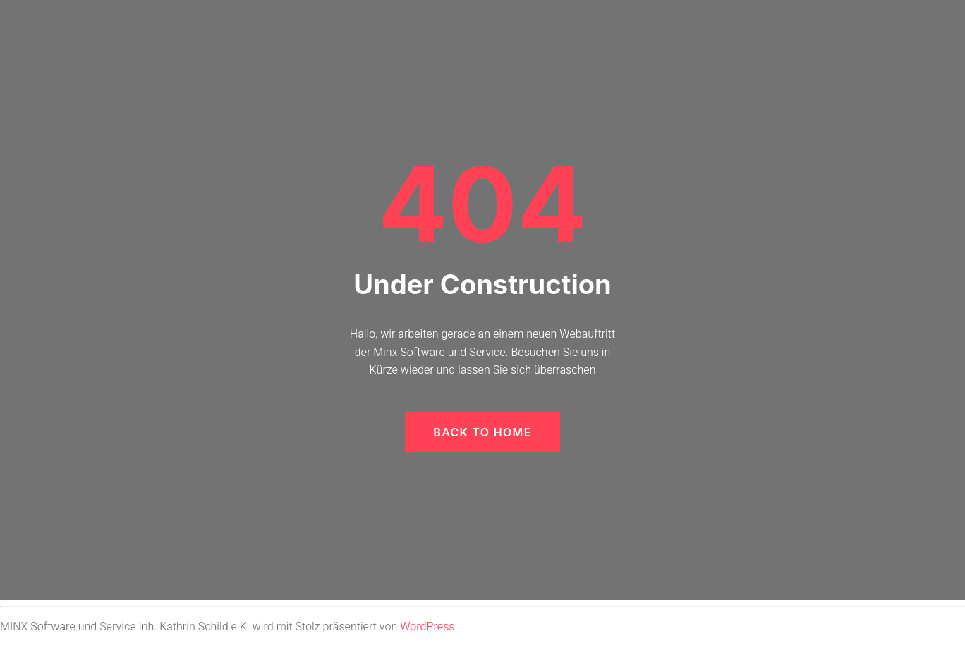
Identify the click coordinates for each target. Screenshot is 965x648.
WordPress (427, 626)
